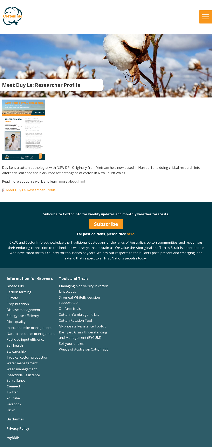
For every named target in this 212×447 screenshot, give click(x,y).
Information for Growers (30, 278)
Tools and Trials (73, 278)
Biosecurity (15, 286)
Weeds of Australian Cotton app (83, 349)
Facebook (14, 404)
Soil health (15, 345)
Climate (12, 298)
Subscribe (106, 224)
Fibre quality (16, 321)
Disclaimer (15, 419)
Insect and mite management (29, 327)
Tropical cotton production (27, 357)
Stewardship (16, 351)
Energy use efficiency (23, 315)
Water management (22, 363)
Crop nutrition (18, 304)
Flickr (11, 410)
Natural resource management (31, 333)
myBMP (13, 437)
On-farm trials (70, 308)
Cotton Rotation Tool (75, 320)
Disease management (23, 309)
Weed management (22, 369)
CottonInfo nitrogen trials (79, 314)
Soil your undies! (71, 343)
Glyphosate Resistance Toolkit (82, 326)
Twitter (12, 392)
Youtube (13, 398)
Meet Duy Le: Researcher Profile (31, 190)
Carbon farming (19, 292)
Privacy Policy (18, 428)
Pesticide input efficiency (25, 339)
